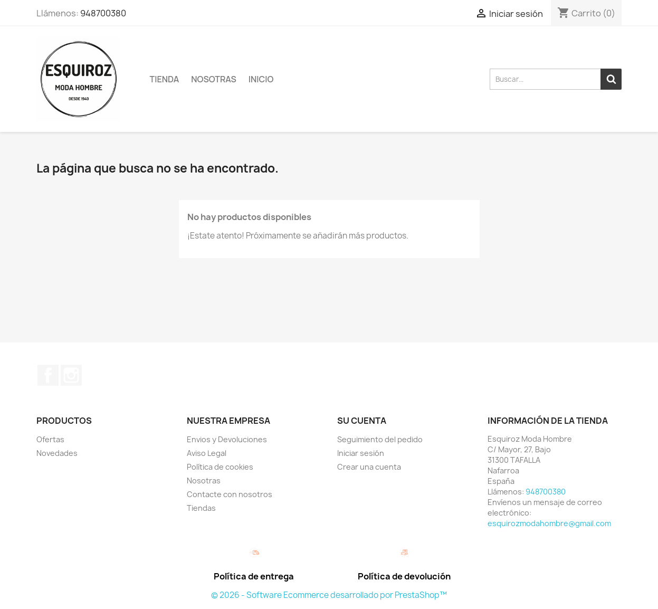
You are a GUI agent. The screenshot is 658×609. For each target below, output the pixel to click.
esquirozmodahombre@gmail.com (549, 523)
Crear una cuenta (369, 467)
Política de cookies (220, 467)
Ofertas (50, 439)
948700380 (103, 13)
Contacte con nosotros (229, 494)
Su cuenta (361, 420)
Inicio (261, 79)
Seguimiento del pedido (380, 439)
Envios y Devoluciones (227, 439)
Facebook (48, 375)
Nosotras (213, 79)
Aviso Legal (206, 453)
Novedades (57, 453)
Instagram (71, 375)
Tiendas (201, 508)
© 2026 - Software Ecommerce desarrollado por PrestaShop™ (329, 595)
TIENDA (164, 79)
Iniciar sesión (360, 453)
